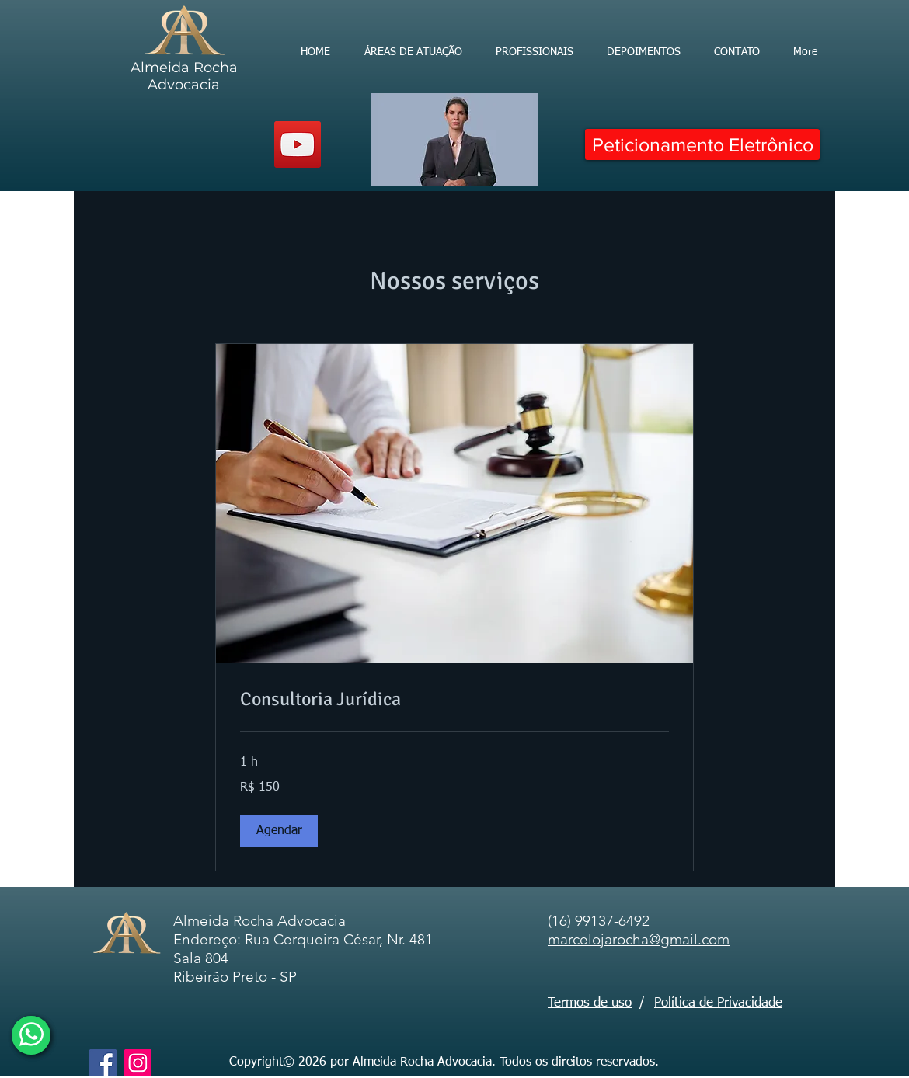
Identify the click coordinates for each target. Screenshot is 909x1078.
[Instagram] (138, 1062)
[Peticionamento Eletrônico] (702, 144)
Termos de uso (590, 1003)
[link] (454, 699)
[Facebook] (103, 1062)
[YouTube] (297, 144)
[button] (279, 831)
